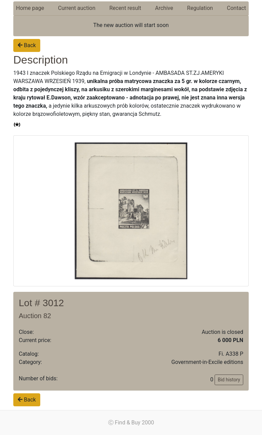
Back (27, 45)
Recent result (125, 8)
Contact (236, 8)
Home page (30, 8)
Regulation (200, 8)
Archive (164, 8)
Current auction (76, 8)
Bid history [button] (229, 379)
